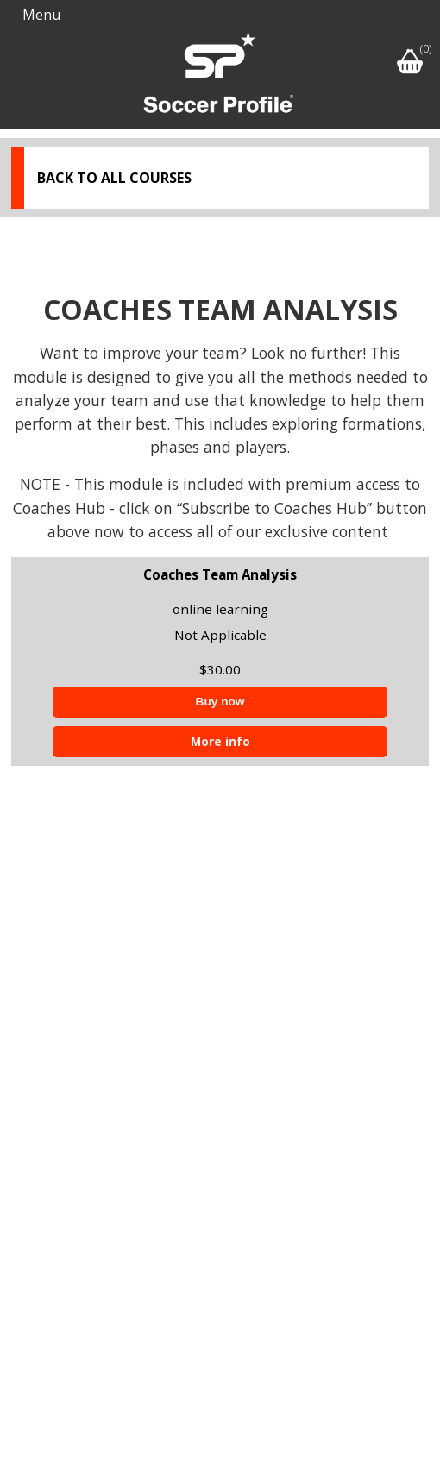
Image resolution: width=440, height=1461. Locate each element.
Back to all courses (114, 177)
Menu (41, 14)
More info (220, 741)
